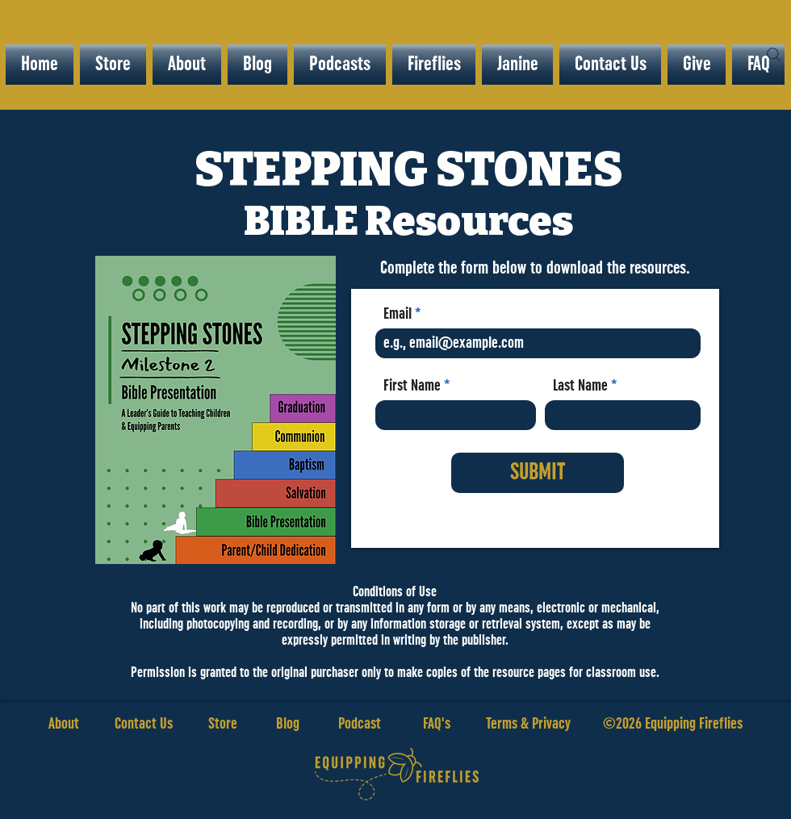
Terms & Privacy (528, 724)
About (63, 724)
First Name (412, 386)
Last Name (580, 386)
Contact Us (144, 724)
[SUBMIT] (537, 473)
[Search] (774, 55)
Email (397, 314)
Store (242, 724)
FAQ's (436, 724)
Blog (287, 724)
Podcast (359, 724)
